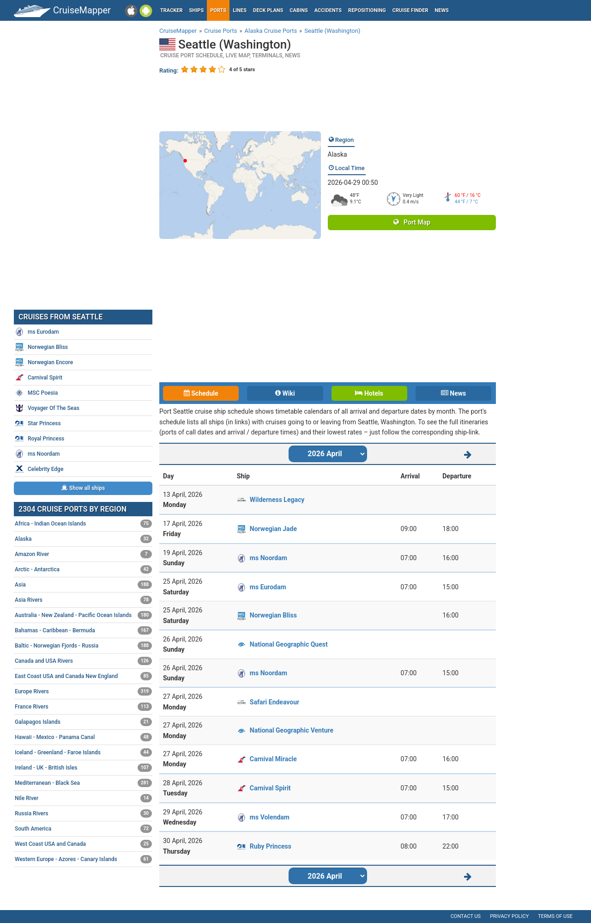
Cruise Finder (410, 10)
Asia (83, 585)
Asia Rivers (83, 600)
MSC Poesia (36, 392)
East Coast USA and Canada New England (83, 676)
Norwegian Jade (273, 528)
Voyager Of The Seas (47, 408)
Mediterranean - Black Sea (83, 783)
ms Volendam (269, 817)
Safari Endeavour (274, 702)
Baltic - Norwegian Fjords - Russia (83, 646)
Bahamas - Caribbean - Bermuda (83, 630)
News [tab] (453, 393)
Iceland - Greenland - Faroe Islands (83, 752)
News (442, 10)
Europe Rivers (83, 691)
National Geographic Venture (291, 730)
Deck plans (268, 10)
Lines (240, 10)
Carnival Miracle (273, 759)
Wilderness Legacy (277, 499)
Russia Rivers (83, 813)
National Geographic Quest (289, 644)
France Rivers (83, 707)
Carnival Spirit (270, 788)
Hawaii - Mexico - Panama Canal (83, 737)
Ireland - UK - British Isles (83, 768)
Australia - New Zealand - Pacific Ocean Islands (83, 615)
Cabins (298, 10)
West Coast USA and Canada (83, 844)
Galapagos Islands (83, 722)
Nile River (83, 798)
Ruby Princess (270, 846)
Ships (196, 10)
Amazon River (83, 554)
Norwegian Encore (44, 362)
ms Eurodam (268, 587)
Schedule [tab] (201, 393)
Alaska (337, 154)
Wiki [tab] (285, 393)
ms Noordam (268, 558)
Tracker (171, 10)
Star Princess (38, 423)
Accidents (328, 10)
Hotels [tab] (369, 393)
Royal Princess (39, 438)
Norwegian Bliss (273, 615)
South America (83, 829)
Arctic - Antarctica (83, 569)
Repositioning (367, 10)
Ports (218, 10)
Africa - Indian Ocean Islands (83, 524)
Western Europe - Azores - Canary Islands (83, 859)
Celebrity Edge (39, 469)
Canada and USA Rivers (83, 661)
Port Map (411, 222)
